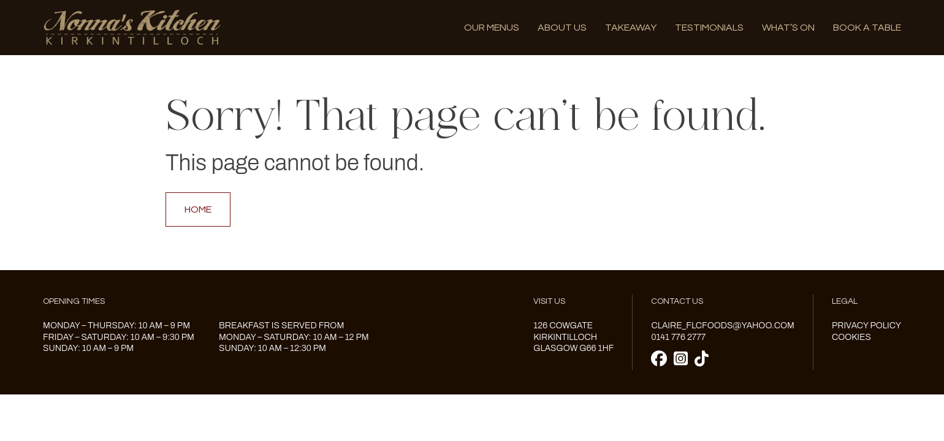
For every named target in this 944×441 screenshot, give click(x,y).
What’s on (788, 27)
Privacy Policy (866, 325)
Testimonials (709, 27)
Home (198, 209)
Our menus (491, 27)
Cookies (851, 337)
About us (562, 27)
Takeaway (631, 27)
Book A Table (867, 27)
